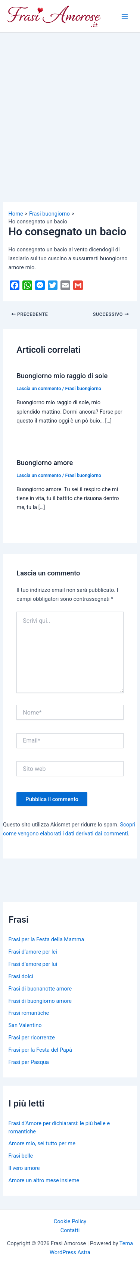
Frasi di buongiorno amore (40, 1001)
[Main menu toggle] (125, 16)
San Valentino (24, 1025)
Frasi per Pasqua (28, 1062)
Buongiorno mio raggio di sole (62, 376)
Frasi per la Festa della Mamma (46, 939)
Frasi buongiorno (83, 388)
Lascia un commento (38, 388)
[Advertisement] (70, 106)
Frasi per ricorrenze (31, 1037)
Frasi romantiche (28, 1013)
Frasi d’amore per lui (32, 964)
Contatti (70, 1230)
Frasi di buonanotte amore (40, 988)
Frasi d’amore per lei (32, 951)
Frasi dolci (20, 976)
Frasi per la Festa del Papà (40, 1049)
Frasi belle (20, 1155)
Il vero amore (24, 1168)
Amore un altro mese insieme (43, 1180)
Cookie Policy (70, 1221)
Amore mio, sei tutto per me (41, 1143)
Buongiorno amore (44, 463)
